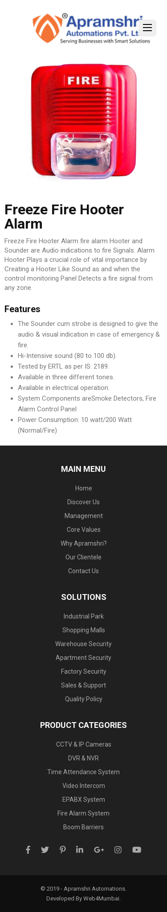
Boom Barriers (83, 827)
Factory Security (83, 671)
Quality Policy (83, 699)
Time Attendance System (83, 771)
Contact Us (83, 571)
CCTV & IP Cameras (83, 744)
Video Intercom (83, 785)
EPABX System (83, 799)
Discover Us (83, 502)
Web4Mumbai (101, 898)
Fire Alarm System (83, 813)
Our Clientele (83, 557)
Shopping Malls (83, 630)
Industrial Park (84, 616)
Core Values (84, 529)
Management (84, 515)
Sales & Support (83, 685)
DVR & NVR (83, 758)
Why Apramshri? (84, 543)
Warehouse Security (83, 643)
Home (83, 488)
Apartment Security (83, 657)
